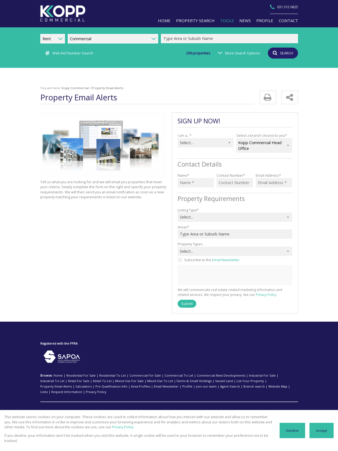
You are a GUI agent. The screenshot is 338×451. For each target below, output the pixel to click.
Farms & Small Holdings (154, 381)
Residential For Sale (78, 375)
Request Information (206, 386)
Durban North (114, 406)
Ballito (73, 406)
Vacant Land (182, 381)
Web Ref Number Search (68, 53)
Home (57, 375)
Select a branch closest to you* (260, 135)
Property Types (189, 244)
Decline (293, 433)
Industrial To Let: (52, 411)
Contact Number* (230, 175)
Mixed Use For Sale (96, 381)
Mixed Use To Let (123, 381)
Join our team (107, 386)
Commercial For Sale (135, 375)
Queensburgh (278, 411)
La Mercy (216, 411)
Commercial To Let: (54, 406)
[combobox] (230, 38)
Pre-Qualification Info (283, 381)
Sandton (240, 406)
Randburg (225, 406)
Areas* (183, 227)
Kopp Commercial (71, 88)
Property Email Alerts (234, 381)
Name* (183, 175)
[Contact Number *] (235, 182)
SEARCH (282, 53)
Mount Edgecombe (188, 406)
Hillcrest (131, 406)
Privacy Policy (251, 295)
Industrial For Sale (238, 375)
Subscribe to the (210, 260)
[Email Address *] (274, 182)
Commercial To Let (165, 375)
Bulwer (85, 406)
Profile (91, 386)
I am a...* (185, 135)
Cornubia (120, 411)
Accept (321, 433)
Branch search (150, 386)
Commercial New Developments (202, 375)
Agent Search (128, 386)
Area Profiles (50, 386)
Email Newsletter (224, 260)
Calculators (258, 381)
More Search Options (238, 53)
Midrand (167, 406)
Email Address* (268, 175)
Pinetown (209, 406)
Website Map (171, 386)
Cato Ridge (103, 411)
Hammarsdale (171, 411)
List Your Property (205, 381)
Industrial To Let (264, 375)
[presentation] (234, 275)
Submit (186, 303)
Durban (97, 406)
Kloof (155, 406)
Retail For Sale (50, 381)
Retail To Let (71, 381)
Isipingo (144, 406)
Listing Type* (188, 210)
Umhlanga (255, 406)
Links (186, 386)
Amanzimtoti (74, 411)
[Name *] (196, 182)
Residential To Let (106, 375)
